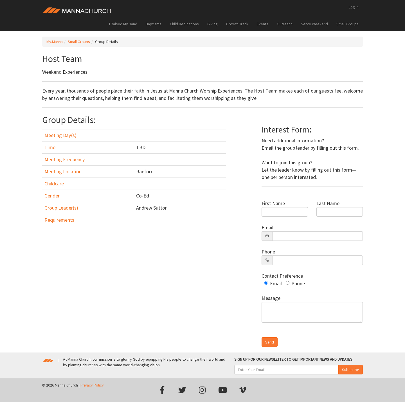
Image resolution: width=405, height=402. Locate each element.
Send (269, 342)
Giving (212, 23)
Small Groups (347, 23)
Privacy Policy (92, 385)
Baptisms (153, 23)
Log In (354, 7)
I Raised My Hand (123, 23)
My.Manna (54, 41)
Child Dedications (184, 23)
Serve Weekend (314, 23)
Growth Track (237, 23)
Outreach (284, 23)
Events (262, 23)
